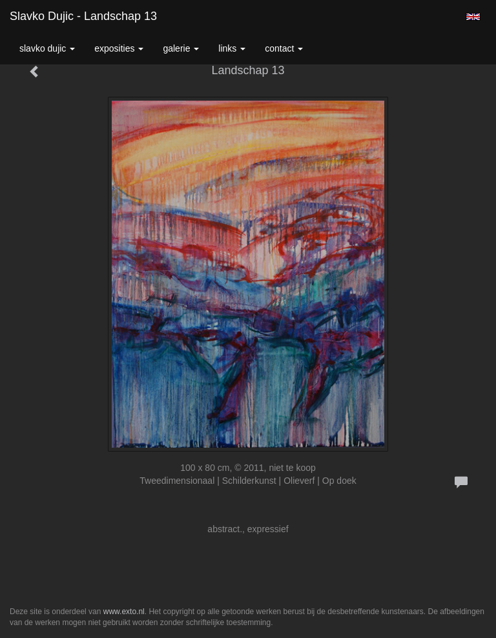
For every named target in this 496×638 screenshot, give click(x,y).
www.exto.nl (124, 611)
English (473, 17)
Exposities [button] (118, 48)
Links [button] (231, 48)
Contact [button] (284, 48)
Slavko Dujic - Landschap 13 (83, 16)
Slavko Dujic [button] (47, 48)
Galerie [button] (181, 48)
